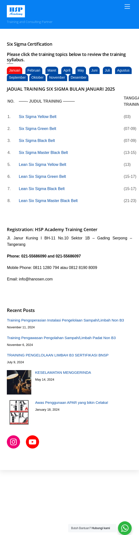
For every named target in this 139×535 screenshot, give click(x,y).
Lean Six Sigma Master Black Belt (48, 201)
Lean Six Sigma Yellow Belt (43, 164)
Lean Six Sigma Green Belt (42, 176)
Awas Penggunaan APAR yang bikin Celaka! (71, 402)
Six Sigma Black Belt (37, 141)
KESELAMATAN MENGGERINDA (63, 372)
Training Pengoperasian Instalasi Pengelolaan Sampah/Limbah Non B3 (65, 320)
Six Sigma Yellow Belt (38, 117)
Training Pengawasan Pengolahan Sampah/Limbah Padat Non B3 (61, 338)
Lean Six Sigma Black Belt (42, 189)
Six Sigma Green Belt (37, 129)
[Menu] (127, 6)
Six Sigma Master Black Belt (43, 152)
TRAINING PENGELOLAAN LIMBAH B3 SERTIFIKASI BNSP (57, 355)
